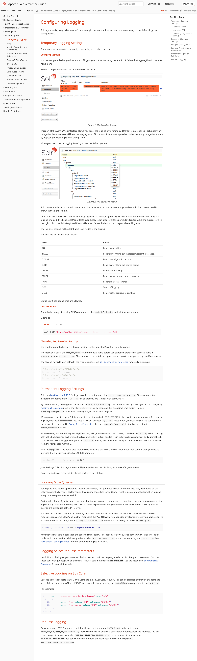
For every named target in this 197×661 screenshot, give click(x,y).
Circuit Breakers (14, 75)
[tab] (47, 324)
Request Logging (178, 59)
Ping (9, 43)
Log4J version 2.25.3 (60, 395)
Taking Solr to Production (81, 424)
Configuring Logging (17, 39)
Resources (169, 3)
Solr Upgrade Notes (12, 107)
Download (188, 3)
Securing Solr (11, 87)
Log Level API (179, 30)
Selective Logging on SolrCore (180, 54)
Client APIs (10, 91)
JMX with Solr (13, 64)
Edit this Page (190, 10)
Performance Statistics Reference (17, 55)
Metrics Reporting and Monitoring (17, 48)
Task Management (15, 83)
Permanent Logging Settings (179, 40)
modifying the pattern (52, 407)
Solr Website (154, 3)
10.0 (162, 10)
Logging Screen (179, 26)
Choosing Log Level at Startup (182, 34)
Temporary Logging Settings (179, 22)
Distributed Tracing (15, 71)
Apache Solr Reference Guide (27, 4)
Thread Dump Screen (16, 67)
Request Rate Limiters (17, 79)
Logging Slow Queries (180, 44)
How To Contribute (12, 111)
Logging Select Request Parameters (181, 49)
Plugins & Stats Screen (17, 60)
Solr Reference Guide (49, 10)
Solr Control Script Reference (18, 23)
